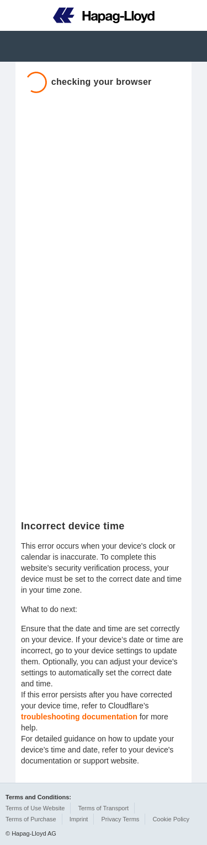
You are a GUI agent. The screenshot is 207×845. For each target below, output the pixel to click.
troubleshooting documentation (79, 716)
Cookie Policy (170, 819)
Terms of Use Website (35, 808)
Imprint (79, 819)
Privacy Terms (120, 819)
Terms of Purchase (31, 819)
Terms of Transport (103, 808)
